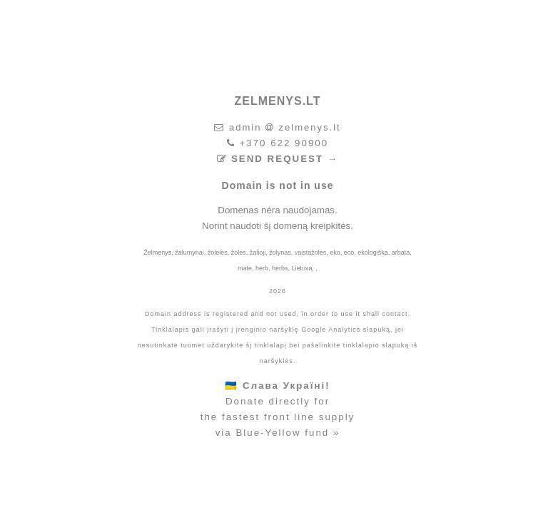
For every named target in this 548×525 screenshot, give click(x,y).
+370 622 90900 (283, 143)
